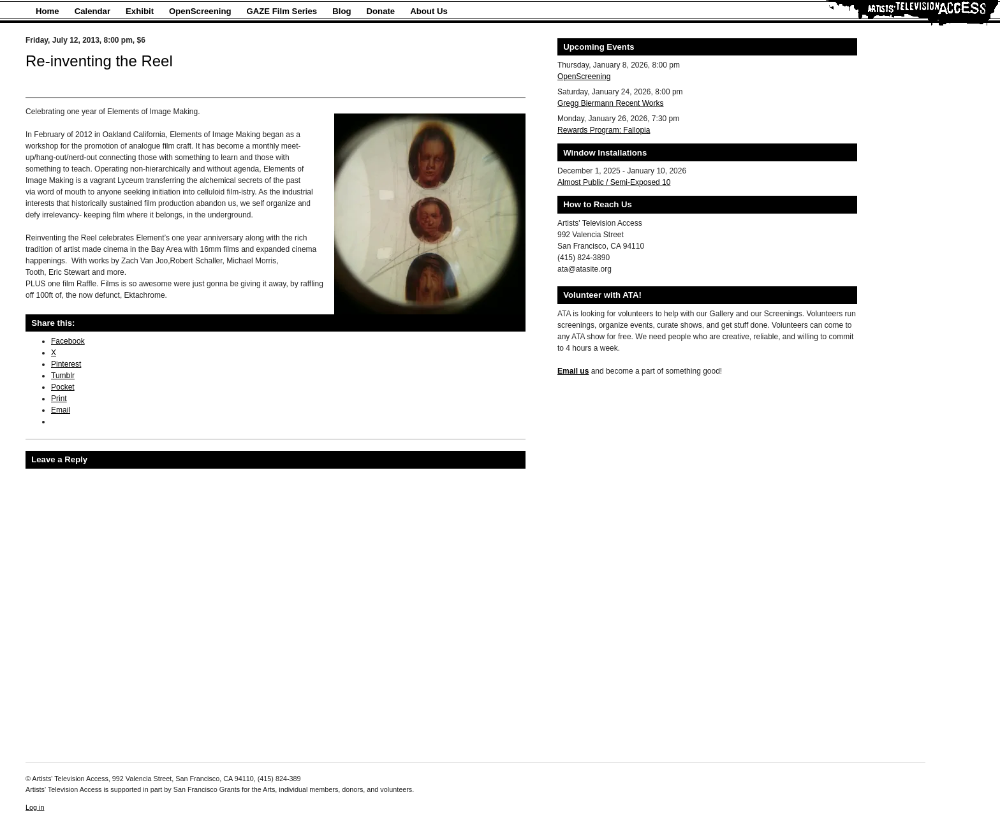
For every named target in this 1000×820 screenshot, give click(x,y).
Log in (35, 807)
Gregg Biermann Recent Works (610, 103)
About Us (429, 11)
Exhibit (140, 11)
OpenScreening (200, 11)
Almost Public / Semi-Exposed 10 (613, 182)
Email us (573, 371)
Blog (341, 11)
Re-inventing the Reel (99, 61)
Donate (381, 11)
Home (47, 11)
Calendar (92, 11)
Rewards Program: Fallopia (603, 130)
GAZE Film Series (282, 11)
